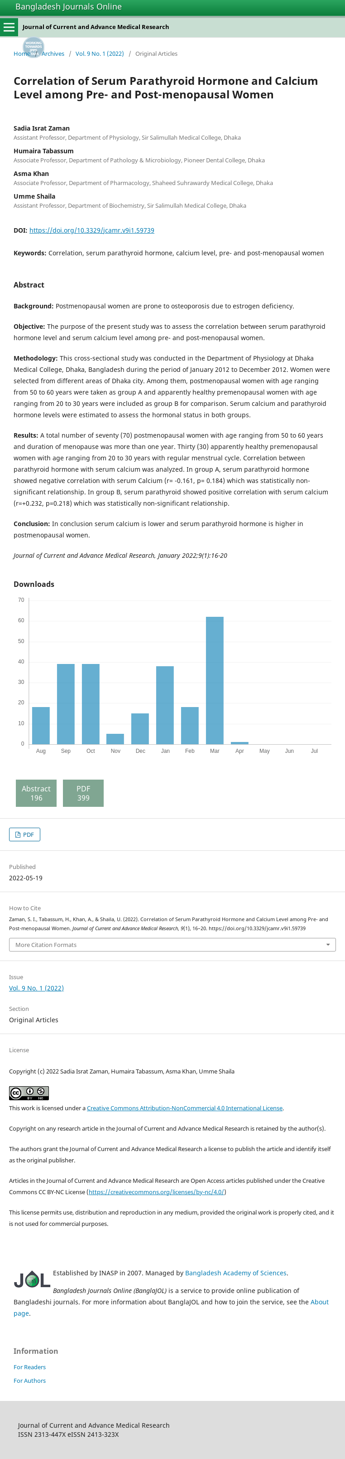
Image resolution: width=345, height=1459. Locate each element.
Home (22, 53)
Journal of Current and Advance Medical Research (96, 27)
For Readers (30, 1367)
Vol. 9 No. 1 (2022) (100, 53)
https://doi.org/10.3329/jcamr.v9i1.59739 (91, 230)
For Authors (30, 1380)
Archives (53, 53)
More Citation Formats (46, 945)
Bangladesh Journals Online (68, 6)
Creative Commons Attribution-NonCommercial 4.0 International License (185, 1108)
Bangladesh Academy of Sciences (236, 1273)
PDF (28, 834)
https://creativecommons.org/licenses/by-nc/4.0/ (156, 1192)
